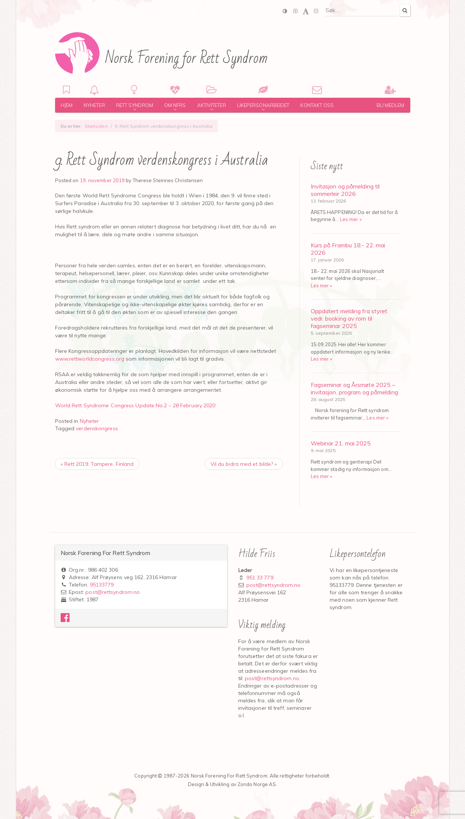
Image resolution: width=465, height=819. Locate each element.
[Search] (405, 10)
